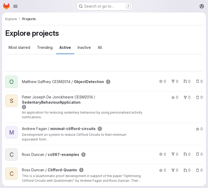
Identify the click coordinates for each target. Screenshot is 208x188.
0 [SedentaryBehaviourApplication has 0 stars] (174, 97)
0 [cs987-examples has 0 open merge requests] (187, 154)
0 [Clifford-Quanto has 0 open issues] (199, 170)
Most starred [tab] (19, 47)
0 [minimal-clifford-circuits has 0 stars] (199, 129)
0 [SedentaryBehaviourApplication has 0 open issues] (199, 97)
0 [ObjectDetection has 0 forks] (174, 81)
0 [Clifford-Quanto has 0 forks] (174, 170)
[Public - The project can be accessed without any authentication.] (108, 82)
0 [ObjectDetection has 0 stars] (162, 81)
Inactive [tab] (84, 47)
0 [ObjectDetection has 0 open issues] (199, 81)
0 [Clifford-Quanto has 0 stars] (162, 170)
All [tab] (100, 47)
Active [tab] (65, 47)
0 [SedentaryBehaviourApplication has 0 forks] (187, 97)
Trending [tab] (45, 47)
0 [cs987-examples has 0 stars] (162, 154)
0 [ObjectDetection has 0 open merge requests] (187, 81)
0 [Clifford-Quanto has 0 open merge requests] (187, 170)
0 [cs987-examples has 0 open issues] (199, 154)
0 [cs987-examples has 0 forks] (174, 154)
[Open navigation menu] (15, 6)
